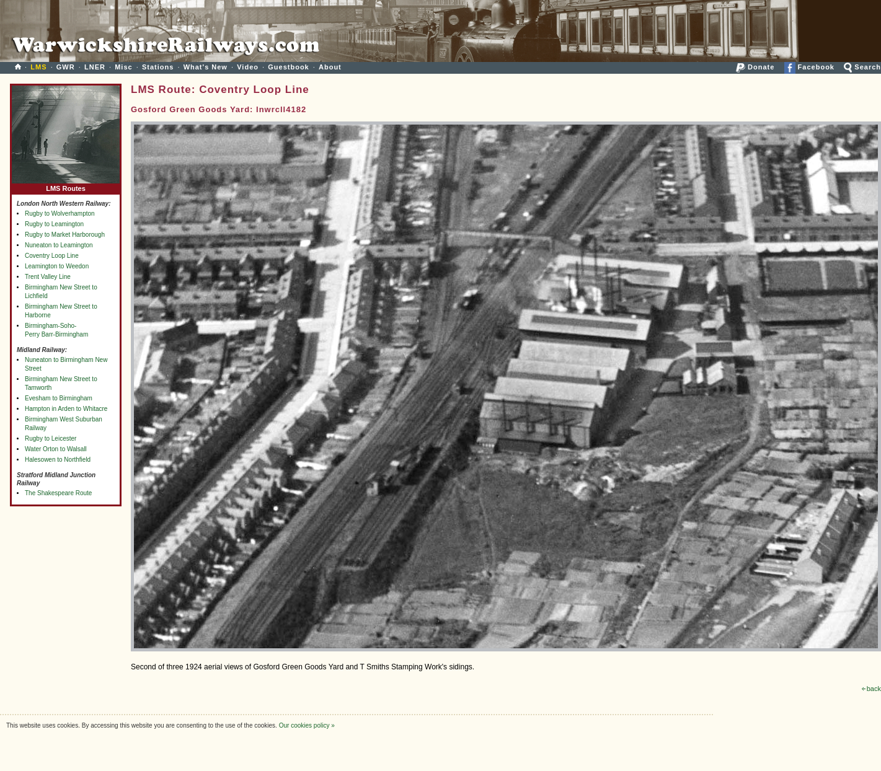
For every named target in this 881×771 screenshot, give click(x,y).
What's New (206, 67)
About (330, 67)
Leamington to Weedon (57, 266)
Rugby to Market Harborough (65, 234)
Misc (123, 67)
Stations (158, 67)
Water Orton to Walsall (56, 449)
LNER (94, 67)
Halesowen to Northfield (58, 459)
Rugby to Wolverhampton (60, 213)
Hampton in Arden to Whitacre (66, 408)
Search (862, 67)
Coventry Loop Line (52, 255)
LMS (38, 67)
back (871, 688)
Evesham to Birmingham (58, 398)
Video (248, 67)
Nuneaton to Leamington (59, 245)
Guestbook (288, 67)
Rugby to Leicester (50, 438)
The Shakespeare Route (58, 493)
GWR (65, 67)
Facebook (809, 67)
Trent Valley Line (48, 276)
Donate (755, 67)
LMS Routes (66, 185)
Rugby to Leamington (54, 224)
